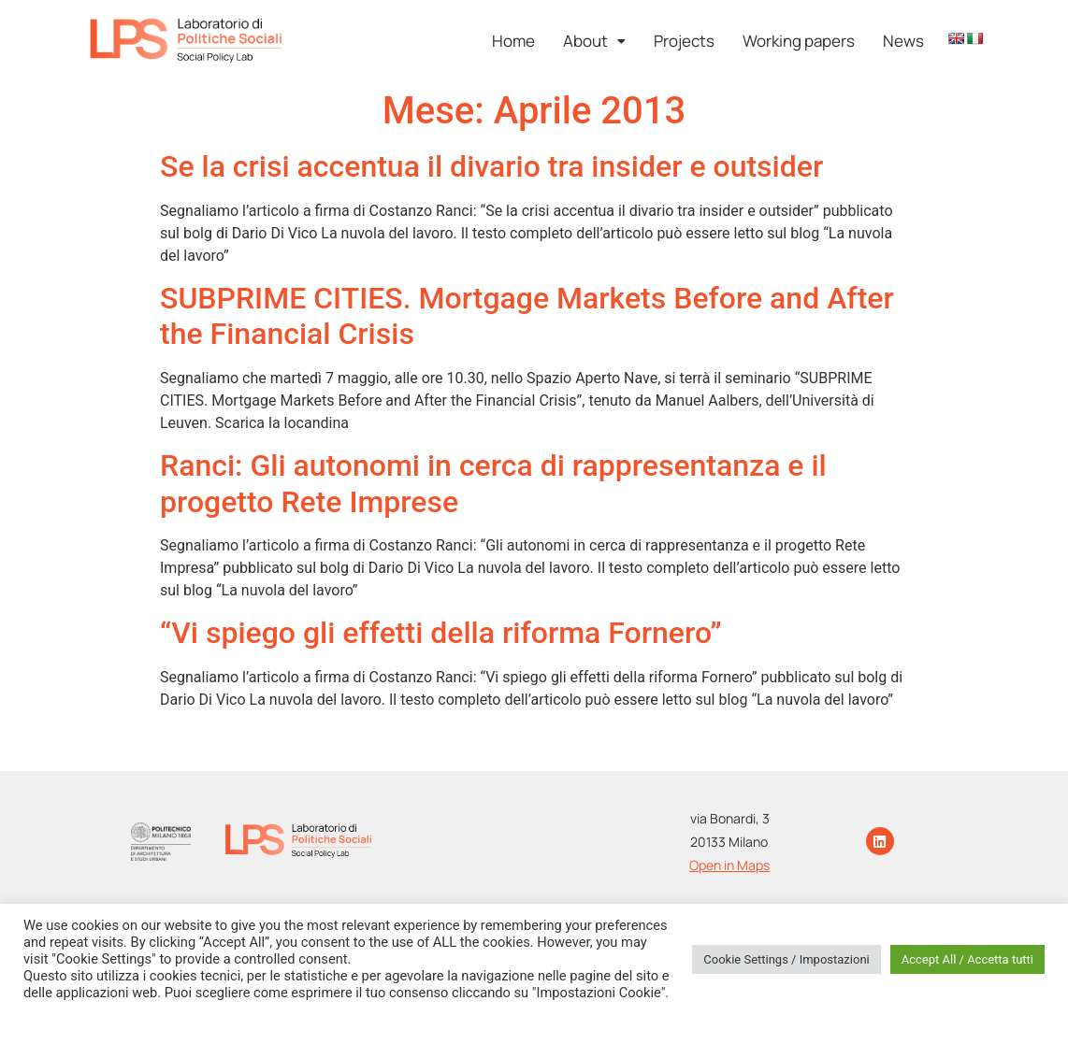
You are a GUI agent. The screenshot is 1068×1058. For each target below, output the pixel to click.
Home (513, 40)
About (594, 40)
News (903, 40)
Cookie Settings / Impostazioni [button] (786, 959)
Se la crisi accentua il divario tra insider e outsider (491, 166)
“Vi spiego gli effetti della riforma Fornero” (441, 633)
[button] (594, 41)
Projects (684, 40)
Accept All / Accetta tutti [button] (967, 959)
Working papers (799, 40)
